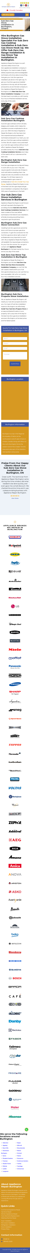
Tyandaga (20, 1166)
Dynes (4, 1156)
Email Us (6, 1239)
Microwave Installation (8, 1223)
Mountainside (21, 1148)
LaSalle (5, 1169)
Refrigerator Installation (8, 1225)
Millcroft (19, 1145)
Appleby (5, 1145)
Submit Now (15, 364)
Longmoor (5, 1171)
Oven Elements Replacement (10, 1216)
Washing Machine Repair (8, 1218)
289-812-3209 (7, 1241)
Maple (19, 1143)
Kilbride (5, 1166)
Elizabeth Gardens (8, 1158)
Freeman (5, 1161)
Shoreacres (20, 1158)
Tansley (19, 1164)
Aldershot (5, 1143)
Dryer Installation (6, 1221)
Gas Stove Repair (6, 1212)
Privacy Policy (5, 1229)
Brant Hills (5, 1148)
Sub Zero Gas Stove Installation (12, 17)
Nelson (19, 1151)
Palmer (19, 1156)
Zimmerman (20, 1169)
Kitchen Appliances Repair (9, 1214)
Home (2, 17)
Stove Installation (6, 1227)
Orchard (19, 1153)
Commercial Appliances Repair (10, 1210)
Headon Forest (7, 1164)
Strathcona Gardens (22, 1161)
